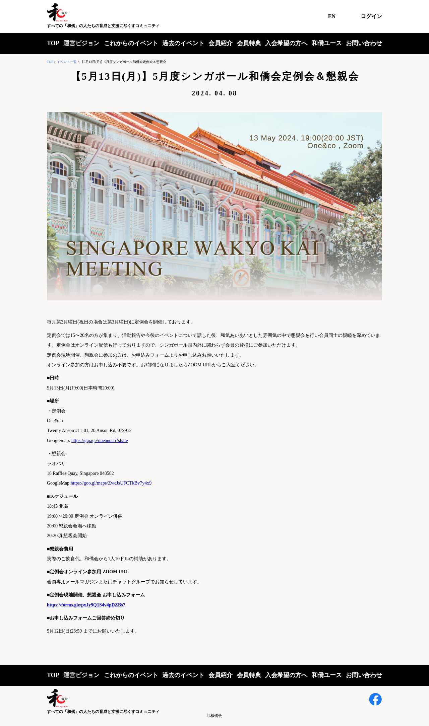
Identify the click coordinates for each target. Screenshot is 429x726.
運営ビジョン (81, 43)
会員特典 (249, 43)
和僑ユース (327, 43)
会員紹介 (220, 43)
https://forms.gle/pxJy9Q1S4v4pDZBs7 (86, 604)
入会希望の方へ (286, 43)
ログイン (371, 16)
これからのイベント (131, 43)
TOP (53, 43)
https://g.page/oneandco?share (99, 440)
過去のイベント (183, 43)
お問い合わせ (364, 43)
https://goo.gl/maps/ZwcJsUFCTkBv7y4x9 (111, 483)
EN (331, 16)
